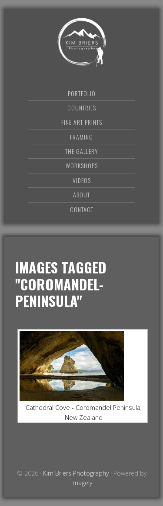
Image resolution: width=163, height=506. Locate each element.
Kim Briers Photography (82, 42)
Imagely (81, 483)
